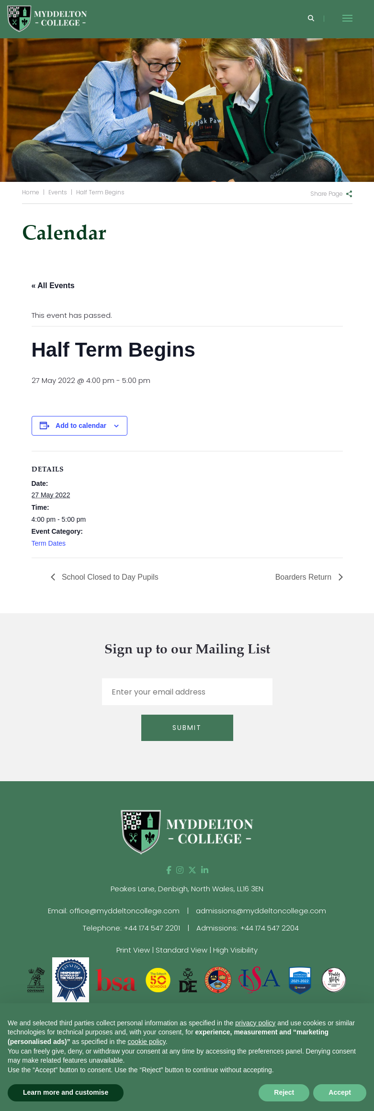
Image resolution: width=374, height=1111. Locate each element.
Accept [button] (340, 1092)
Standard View (181, 950)
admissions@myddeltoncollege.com (261, 911)
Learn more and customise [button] (65, 1092)
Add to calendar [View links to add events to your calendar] (81, 425)
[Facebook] (168, 870)
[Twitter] (192, 870)
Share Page (326, 193)
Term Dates (49, 543)
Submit (187, 727)
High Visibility (235, 950)
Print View (133, 950)
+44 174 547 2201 (152, 928)
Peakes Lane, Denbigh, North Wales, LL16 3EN (187, 889)
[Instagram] (179, 870)
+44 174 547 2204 (269, 928)
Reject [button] (284, 1092)
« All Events (53, 285)
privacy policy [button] (255, 1023)
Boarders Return (304, 577)
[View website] (334, 979)
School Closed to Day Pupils (109, 577)
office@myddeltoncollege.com (124, 911)
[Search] (311, 19)
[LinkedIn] (204, 870)
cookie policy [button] (147, 1041)
